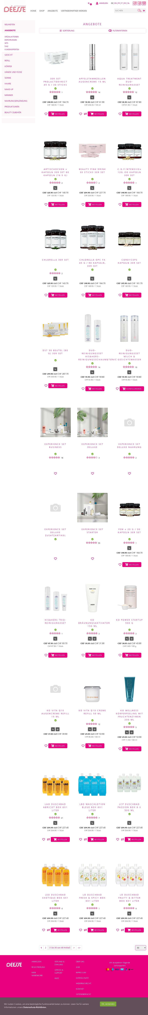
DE (112, 3)
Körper (8, 66)
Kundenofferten (12, 49)
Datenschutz (82, 978)
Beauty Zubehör (13, 112)
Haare (8, 83)
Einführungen (11, 40)
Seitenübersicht (83, 994)
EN (116, 3)
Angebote (10, 30)
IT (121, 3)
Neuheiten (10, 24)
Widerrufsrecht (83, 983)
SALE (6, 46)
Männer (9, 95)
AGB (78, 967)
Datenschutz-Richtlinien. (35, 1007)
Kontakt (80, 989)
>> (79, 947)
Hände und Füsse (13, 72)
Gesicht (9, 55)
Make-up (9, 89)
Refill (7, 60)
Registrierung (38, 967)
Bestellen (58, 114)
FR (119, 3)
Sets (6, 43)
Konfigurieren (131, 389)
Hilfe (57, 978)
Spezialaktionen (12, 37)
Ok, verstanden (108, 1004)
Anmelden (36, 961)
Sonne (8, 78)
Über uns (80, 961)
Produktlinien (12, 106)
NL (129, 3)
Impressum (81, 972)
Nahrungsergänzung (16, 101)
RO (125, 3)
